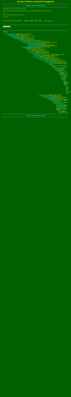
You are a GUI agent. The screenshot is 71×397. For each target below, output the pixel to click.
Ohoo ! (60, 111)
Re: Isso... (29, 49)
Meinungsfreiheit (30, 43)
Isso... (26, 48)
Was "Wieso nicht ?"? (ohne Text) (64, 76)
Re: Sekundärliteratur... (15, 36)
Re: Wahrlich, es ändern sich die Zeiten (33, 42)
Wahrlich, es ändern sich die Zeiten (30, 41)
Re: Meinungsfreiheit (34, 44)
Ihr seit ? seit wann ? (43, 94)
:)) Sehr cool (49, 98)
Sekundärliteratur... (12, 35)
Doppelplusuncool (53, 99)
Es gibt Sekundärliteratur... (11, 33)
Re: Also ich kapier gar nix (62, 107)
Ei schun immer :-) (46, 96)
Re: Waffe (17, 38)
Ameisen (19, 39)
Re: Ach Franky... (45, 60)
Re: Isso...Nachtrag (39, 55)
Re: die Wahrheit (40, 57)
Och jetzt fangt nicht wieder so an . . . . (43, 54)
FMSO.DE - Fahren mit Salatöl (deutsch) (35, 5)
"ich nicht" (58, 69)
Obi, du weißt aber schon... (57, 100)
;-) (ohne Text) (67, 87)
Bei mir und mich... (48, 97)
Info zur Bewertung (49, 20)
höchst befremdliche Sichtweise (17, 10)
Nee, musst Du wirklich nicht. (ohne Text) (61, 105)
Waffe (14, 37)
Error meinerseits (66, 81)
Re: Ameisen (22, 40)
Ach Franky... (42, 58)
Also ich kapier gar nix (59, 102)
